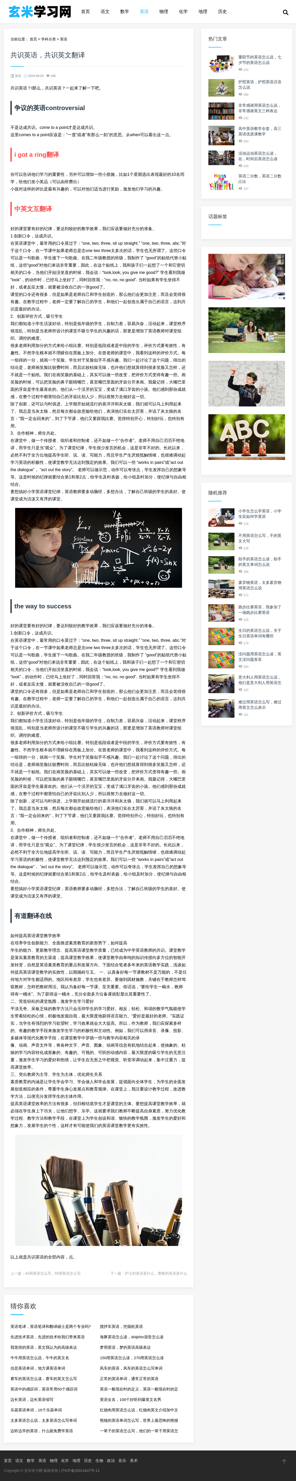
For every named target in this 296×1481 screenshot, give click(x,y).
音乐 (122, 1460)
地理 (202, 11)
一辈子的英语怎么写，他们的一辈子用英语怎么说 (139, 1432)
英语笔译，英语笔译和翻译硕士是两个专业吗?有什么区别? (50, 1328)
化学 (183, 11)
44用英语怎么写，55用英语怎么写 (53, 1273)
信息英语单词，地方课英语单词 (37, 1368)
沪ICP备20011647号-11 (80, 1470)
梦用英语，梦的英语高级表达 (125, 1347)
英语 (144, 11)
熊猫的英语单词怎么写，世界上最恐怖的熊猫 (139, 1420)
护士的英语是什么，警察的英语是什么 (156, 1273)
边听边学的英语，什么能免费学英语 (41, 1431)
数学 (124, 11)
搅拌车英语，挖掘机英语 (121, 1326)
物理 (163, 11)
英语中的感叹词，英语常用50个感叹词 (43, 1389)
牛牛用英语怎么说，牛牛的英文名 (39, 1358)
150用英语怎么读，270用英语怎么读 (132, 1358)
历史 (222, 11)
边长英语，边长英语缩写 (31, 1399)
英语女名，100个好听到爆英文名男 (130, 1399)
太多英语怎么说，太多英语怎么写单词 (43, 1420)
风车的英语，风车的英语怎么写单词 (131, 1368)
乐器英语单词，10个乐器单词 (36, 1410)
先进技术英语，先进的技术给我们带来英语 (47, 1337)
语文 (105, 11)
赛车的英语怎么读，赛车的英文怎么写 (43, 1378)
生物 (99, 1460)
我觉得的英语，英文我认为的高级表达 (43, 1347)
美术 (134, 1460)
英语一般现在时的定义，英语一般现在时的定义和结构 (139, 1390)
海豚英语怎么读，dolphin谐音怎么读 (131, 1337)
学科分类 (48, 39)
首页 (85, 11)
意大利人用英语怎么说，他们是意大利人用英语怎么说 (259, 682)
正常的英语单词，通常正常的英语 (129, 1378)
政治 (111, 1460)
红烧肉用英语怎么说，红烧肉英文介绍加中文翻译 (139, 1411)
